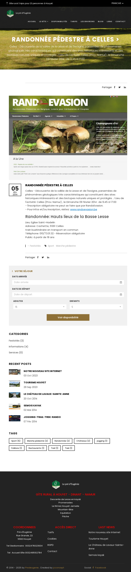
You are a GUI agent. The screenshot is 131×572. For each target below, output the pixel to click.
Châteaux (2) (83, 440)
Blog (101, 21)
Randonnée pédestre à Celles (49, 185)
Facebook (99, 567)
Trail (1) (54, 448)
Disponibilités (59, 21)
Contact (121, 21)
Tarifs (74, 21)
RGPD (51, 545)
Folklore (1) (16, 448)
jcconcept (58, 567)
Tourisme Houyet (35, 382)
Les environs (88, 21)
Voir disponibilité (68, 317)
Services (13, 352)
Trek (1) (68, 448)
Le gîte (43, 21)
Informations (16, 346)
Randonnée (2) (62, 440)
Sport (51, 245)
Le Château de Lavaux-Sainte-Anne (46, 394)
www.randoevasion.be (83, 209)
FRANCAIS (117, 3)
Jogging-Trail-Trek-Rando (42, 417)
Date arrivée (19, 276)
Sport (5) (16, 440)
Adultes (18, 301)
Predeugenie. (32, 567)
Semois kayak (32, 405)
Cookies (52, 538)
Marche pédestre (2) (37, 440)
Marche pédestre (66, 245)
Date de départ (21, 288)
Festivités (35, 245)
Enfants (75, 301)
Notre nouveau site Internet (43, 371)
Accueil (32, 21)
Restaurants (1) (36, 448)
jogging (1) (102, 440)
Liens (109, 21)
